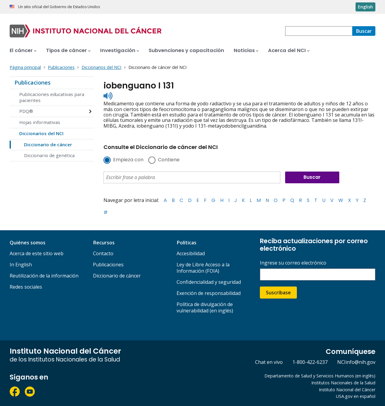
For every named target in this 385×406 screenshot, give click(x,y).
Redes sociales (26, 287)
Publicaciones (32, 82)
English (365, 7)
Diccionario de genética (49, 155)
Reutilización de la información (44, 275)
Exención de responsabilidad (209, 293)
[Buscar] (363, 31)
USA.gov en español (355, 396)
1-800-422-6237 (310, 362)
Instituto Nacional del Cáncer (347, 389)
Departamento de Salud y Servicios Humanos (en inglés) (319, 376)
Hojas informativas (39, 122)
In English (21, 264)
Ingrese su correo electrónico (293, 263)
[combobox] (318, 31)
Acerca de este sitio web (36, 253)
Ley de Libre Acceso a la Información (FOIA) (203, 267)
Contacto (103, 253)
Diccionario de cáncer (48, 144)
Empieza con (128, 160)
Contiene (169, 160)
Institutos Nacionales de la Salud (343, 383)
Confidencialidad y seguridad (209, 282)
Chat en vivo (269, 362)
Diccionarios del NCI (41, 133)
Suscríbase (278, 292)
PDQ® (26, 111)
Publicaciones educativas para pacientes (51, 97)
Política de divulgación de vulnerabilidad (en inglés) (205, 307)
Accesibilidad (191, 253)
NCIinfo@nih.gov (356, 362)
